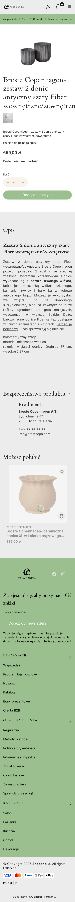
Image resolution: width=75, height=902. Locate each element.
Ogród (8, 840)
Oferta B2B (11, 710)
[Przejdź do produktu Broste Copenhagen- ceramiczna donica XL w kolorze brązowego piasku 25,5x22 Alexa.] (37, 494)
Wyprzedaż (11, 665)
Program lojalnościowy (20, 674)
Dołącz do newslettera (28, 623)
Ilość (6, 174)
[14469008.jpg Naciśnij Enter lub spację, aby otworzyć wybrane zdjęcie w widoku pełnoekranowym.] (36, 50)
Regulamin (52, 633)
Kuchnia (9, 831)
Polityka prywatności (19, 748)
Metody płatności (16, 739)
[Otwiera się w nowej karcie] (54, 574)
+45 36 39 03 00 (32, 429)
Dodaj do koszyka (37, 195)
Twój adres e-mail (14, 612)
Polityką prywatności (57, 641)
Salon (25, 19)
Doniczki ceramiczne (60, 19)
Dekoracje (11, 849)
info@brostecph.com (34, 434)
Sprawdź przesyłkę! (18, 793)
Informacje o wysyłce (19, 757)
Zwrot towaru (13, 766)
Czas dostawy (14, 775)
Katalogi (9, 692)
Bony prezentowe (16, 701)
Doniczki (38, 19)
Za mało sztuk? (14, 784)
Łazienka (10, 822)
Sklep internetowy (33, 896)
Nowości (9, 683)
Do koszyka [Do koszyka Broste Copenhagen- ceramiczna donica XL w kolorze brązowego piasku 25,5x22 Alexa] (61, 516)
